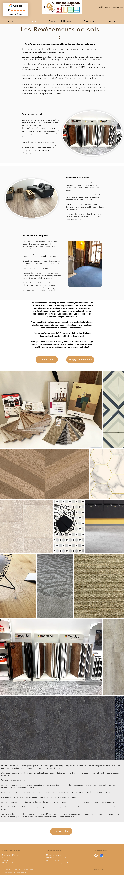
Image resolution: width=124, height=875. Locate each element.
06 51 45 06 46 (114, 7)
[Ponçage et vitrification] (80, 359)
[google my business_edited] (101, 855)
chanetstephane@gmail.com (65, 863)
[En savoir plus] (61, 831)
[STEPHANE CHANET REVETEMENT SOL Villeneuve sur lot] (96, 855)
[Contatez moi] (47, 359)
